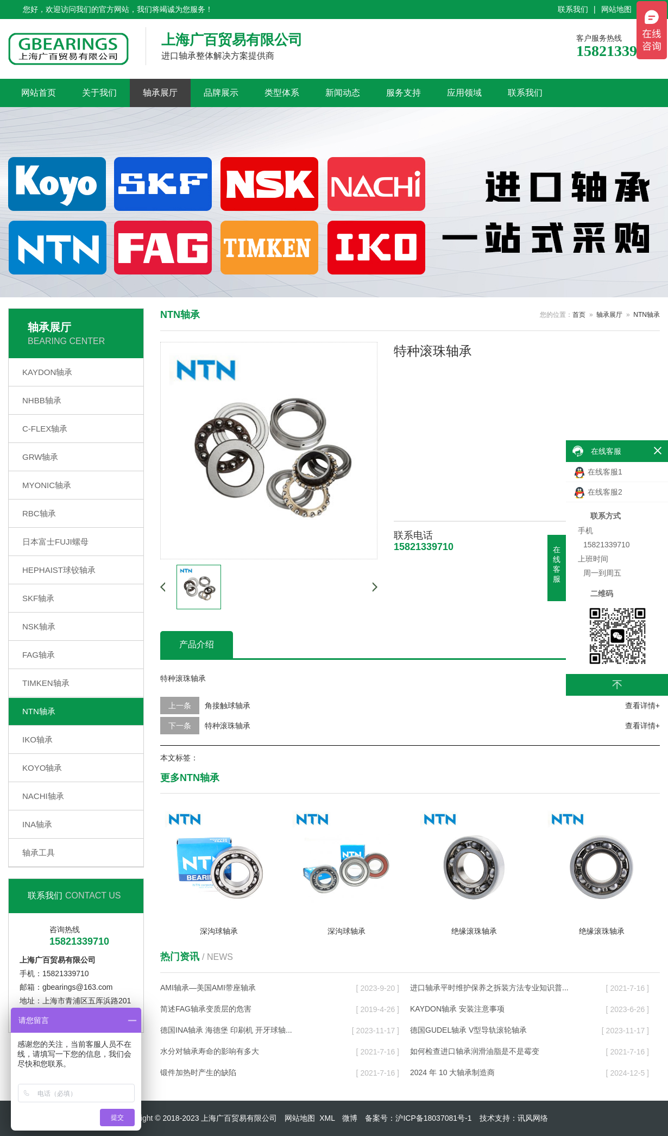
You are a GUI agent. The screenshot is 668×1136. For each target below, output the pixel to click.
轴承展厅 (160, 92)
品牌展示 (221, 92)
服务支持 (403, 92)
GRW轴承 (40, 456)
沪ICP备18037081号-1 (433, 1118)
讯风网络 (533, 1118)
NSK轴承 (38, 626)
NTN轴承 (38, 711)
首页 (578, 315)
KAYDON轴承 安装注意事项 (457, 1008)
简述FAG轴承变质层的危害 (205, 1008)
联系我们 (573, 9)
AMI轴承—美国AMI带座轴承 (208, 987)
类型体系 (281, 92)
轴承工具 (38, 852)
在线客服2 (598, 492)
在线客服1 (598, 472)
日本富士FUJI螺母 (55, 541)
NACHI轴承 (43, 796)
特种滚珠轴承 (227, 725)
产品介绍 (196, 644)
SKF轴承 (38, 598)
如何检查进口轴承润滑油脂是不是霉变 (474, 1051)
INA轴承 (37, 824)
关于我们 (99, 92)
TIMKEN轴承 (46, 683)
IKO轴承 (37, 739)
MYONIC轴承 (46, 485)
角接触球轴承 (227, 705)
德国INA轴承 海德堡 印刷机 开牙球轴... (226, 1030)
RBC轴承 (39, 513)
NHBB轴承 (41, 400)
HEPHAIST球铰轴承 (59, 570)
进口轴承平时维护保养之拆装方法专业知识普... (489, 987)
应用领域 (464, 92)
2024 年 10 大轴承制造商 (452, 1072)
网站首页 (38, 92)
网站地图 (616, 9)
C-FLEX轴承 (44, 428)
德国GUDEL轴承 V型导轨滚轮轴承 (468, 1030)
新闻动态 (342, 92)
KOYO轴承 (42, 767)
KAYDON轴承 (47, 372)
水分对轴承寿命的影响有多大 (209, 1051)
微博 (349, 1118)
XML (327, 1118)
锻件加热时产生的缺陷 (198, 1072)
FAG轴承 (38, 654)
